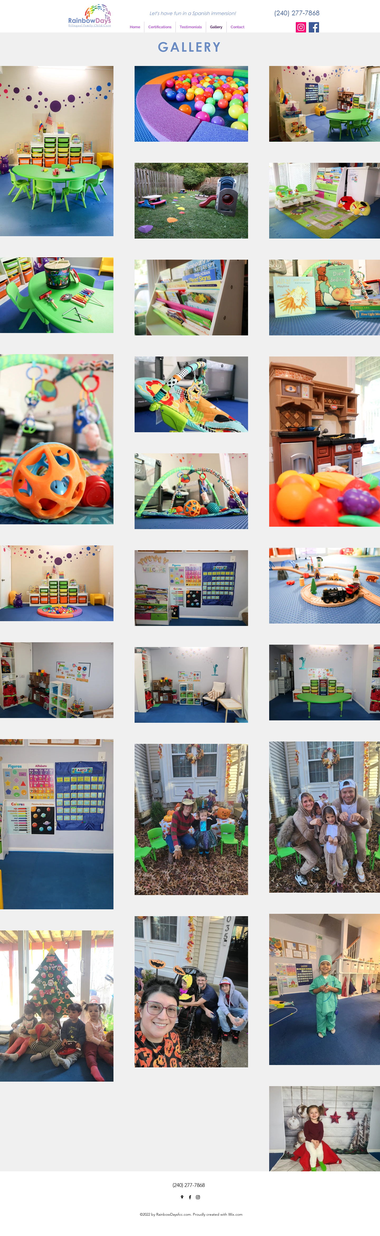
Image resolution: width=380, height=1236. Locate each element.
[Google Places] (182, 1197)
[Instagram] (301, 27)
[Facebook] (314, 27)
